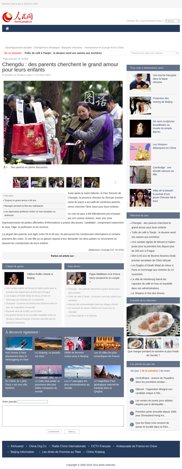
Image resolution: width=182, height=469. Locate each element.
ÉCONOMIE (27, 33)
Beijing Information (22, 451)
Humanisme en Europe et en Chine (104, 47)
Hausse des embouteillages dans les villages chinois (93, 304)
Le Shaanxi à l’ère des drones (148, 293)
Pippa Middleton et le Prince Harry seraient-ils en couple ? (104, 278)
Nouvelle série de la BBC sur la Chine (24, 311)
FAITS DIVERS (109, 33)
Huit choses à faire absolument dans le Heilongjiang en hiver (17, 356)
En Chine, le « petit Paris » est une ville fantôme (16, 384)
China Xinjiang (95, 451)
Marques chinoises (71, 47)
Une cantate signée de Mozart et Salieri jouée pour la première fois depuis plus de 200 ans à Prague (153, 246)
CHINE (11, 33)
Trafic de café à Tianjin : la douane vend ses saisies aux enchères (63, 53)
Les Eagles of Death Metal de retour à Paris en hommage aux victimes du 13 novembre (153, 270)
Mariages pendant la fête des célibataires (23, 206)
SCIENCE (74, 33)
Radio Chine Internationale (69, 446)
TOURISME (158, 33)
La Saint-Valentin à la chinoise (82, 315)
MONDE (43, 33)
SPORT (142, 33)
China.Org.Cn (37, 446)
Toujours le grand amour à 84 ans (20, 200)
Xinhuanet (17, 446)
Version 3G (133, 20)
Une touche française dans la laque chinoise (164, 79)
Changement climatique (47, 47)
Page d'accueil (10, 59)
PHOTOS (12, 40)
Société (24, 59)
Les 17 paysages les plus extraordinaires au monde (77, 384)
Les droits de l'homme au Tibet (61, 451)
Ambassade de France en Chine (136, 446)
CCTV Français (101, 446)
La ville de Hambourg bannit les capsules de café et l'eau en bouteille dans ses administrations (152, 283)
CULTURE (90, 33)
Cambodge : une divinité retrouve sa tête (163, 171)
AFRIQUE (58, 33)
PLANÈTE (128, 33)
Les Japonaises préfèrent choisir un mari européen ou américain (29, 213)
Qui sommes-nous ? (152, 20)
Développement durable (18, 47)
